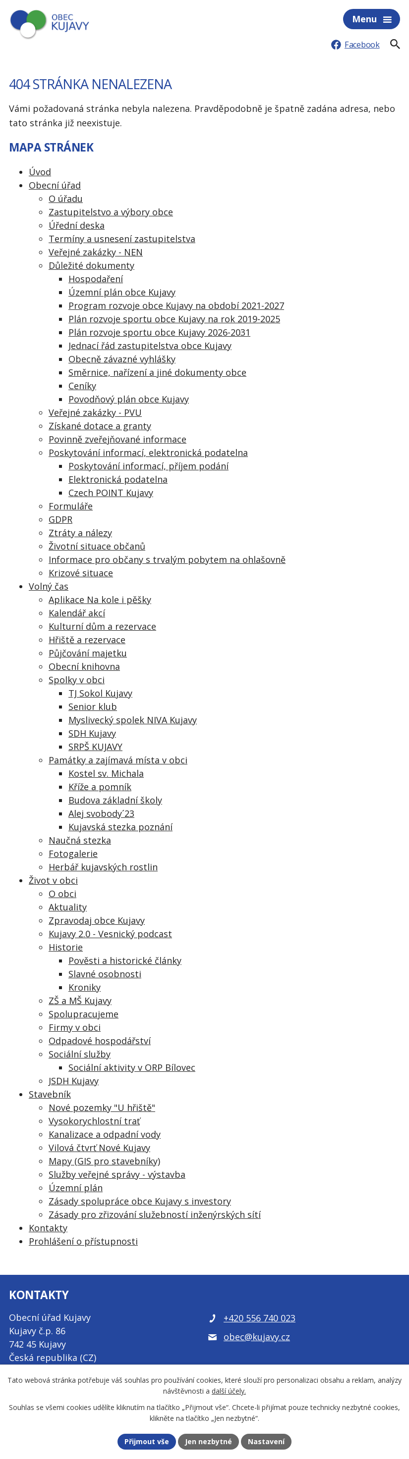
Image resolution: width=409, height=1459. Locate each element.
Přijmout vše (146, 1441)
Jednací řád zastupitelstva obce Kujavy (150, 346)
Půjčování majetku (88, 653)
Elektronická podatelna (118, 479)
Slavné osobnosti (104, 974)
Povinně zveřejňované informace (117, 439)
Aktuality (68, 907)
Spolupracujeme (83, 1014)
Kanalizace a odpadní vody (105, 1134)
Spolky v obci (77, 680)
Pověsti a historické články (124, 960)
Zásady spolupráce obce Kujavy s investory (140, 1201)
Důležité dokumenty (91, 265)
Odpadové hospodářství (100, 1041)
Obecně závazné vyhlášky (121, 359)
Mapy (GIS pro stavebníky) (104, 1161)
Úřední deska (77, 225)
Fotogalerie (73, 853)
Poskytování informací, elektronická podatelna (148, 452)
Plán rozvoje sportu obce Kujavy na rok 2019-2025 (174, 319)
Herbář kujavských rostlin (103, 867)
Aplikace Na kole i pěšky (100, 599)
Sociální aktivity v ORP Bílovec (131, 1067)
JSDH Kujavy (74, 1081)
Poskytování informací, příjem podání (148, 466)
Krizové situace (81, 573)
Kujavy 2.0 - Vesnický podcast (110, 934)
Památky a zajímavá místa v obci (118, 760)
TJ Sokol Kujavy (100, 693)
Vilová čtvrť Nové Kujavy (99, 1148)
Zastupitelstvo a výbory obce (111, 212)
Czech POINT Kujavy (110, 493)
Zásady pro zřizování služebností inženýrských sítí (155, 1214)
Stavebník (50, 1094)
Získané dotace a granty (100, 426)
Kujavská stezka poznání (120, 827)
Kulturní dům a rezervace (102, 626)
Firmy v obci (75, 1027)
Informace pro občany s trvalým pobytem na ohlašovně (167, 559)
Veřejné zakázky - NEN (96, 252)
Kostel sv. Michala (106, 773)
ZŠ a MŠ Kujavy (80, 1000)
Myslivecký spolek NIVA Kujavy (132, 720)
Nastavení (266, 1441)
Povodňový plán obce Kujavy (128, 399)
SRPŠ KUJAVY (95, 747)
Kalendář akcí (77, 613)
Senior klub (92, 706)
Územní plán (76, 1188)
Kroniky (84, 987)
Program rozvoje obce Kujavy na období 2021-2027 (176, 305)
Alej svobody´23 (101, 813)
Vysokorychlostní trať (94, 1121)
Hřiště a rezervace (87, 640)
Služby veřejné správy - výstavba (117, 1174)
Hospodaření (95, 279)
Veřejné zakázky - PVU (95, 412)
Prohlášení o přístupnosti (83, 1241)
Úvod (40, 172)
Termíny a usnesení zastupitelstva (122, 239)
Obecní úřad (55, 185)
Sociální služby (80, 1054)
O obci (62, 894)
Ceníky (82, 386)
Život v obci (53, 880)
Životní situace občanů (97, 546)
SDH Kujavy (92, 733)
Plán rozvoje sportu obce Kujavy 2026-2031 (159, 332)
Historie (66, 947)
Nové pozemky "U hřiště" (102, 1107)
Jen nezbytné (208, 1441)
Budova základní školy (115, 800)
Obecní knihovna (84, 666)
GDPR (60, 519)
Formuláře (71, 506)
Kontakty (48, 1228)
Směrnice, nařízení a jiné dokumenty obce (157, 372)
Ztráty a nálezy (80, 533)
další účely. (229, 1391)
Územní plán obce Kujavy (121, 292)
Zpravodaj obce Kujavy (97, 920)
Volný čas (48, 586)
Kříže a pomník (99, 787)
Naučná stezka (80, 840)
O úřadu (66, 198)
